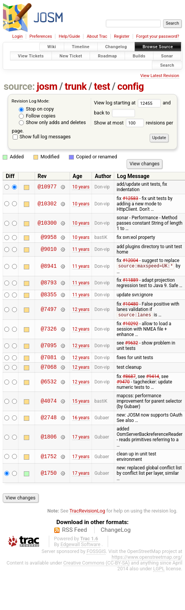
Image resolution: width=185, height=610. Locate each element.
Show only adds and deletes (52, 122)
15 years (81, 406)
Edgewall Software (80, 550)
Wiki (51, 46)
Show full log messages (42, 136)
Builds (139, 55)
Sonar (167, 55)
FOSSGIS (96, 557)
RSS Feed (74, 535)
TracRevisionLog (87, 516)
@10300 (47, 223)
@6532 (49, 387)
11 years (81, 250)
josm (47, 86)
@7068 (49, 372)
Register (121, 36)
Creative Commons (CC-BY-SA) (96, 568)
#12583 (130, 198)
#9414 (152, 382)
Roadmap (107, 55)
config (130, 86)
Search (167, 64)
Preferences (40, 36)
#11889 (130, 281)
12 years (81, 312)
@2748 (49, 423)
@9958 (49, 238)
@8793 (49, 284)
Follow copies (37, 116)
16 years (81, 423)
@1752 (49, 461)
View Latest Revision (159, 75)
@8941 (49, 267)
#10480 (130, 306)
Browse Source (158, 46)
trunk (76, 86)
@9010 (49, 250)
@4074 (49, 406)
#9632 (131, 346)
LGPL (159, 574)
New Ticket (71, 55)
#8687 (129, 382)
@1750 (49, 478)
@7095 (49, 349)
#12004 (130, 261)
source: (19, 86)
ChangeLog (116, 535)
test (102, 86)
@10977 (47, 187)
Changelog (116, 46)
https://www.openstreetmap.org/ (147, 562)
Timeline (81, 46)
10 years (81, 187)
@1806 (49, 442)
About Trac (97, 36)
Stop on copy (36, 109)
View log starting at (128, 103)
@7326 (49, 332)
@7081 (49, 361)
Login (17, 36)
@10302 (47, 203)
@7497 (49, 312)
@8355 (49, 297)
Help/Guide (69, 36)
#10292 (130, 326)
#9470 (123, 387)
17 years (81, 442)
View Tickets (31, 55)
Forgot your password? (157, 36)
